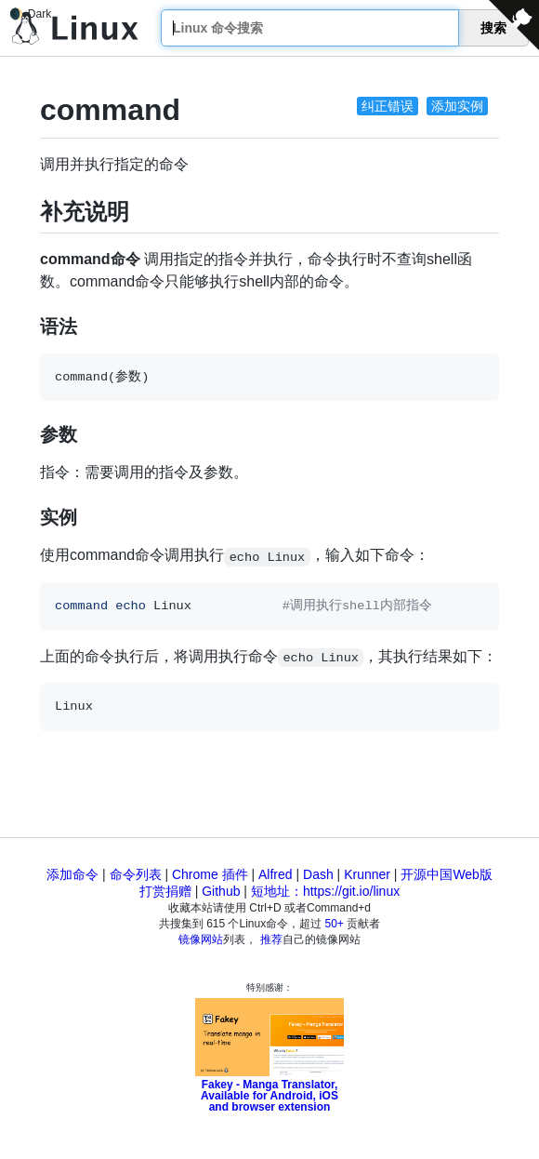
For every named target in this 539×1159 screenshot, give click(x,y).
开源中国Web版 (447, 874)
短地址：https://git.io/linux (325, 891)
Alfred (275, 874)
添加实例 (457, 106)
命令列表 (136, 874)
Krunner (367, 874)
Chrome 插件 (210, 874)
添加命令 (72, 874)
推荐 (271, 939)
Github (221, 891)
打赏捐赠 (165, 891)
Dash (318, 874)
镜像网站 (200, 939)
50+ (334, 923)
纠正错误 (388, 106)
